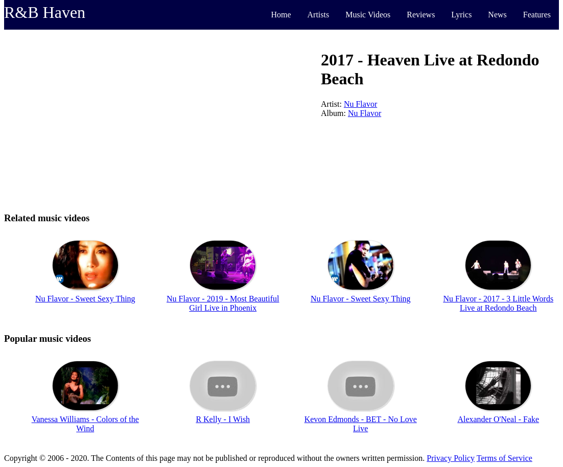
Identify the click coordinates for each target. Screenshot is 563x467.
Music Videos (367, 14)
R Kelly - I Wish (223, 419)
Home (281, 14)
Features (537, 14)
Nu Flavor (360, 104)
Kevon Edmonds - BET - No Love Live (360, 424)
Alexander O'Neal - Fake (498, 419)
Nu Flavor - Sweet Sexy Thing (85, 298)
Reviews (421, 14)
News (497, 14)
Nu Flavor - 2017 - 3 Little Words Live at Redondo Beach (498, 303)
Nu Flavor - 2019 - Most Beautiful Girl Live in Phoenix (223, 303)
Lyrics (461, 14)
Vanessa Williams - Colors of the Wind (85, 424)
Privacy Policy (451, 458)
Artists (319, 14)
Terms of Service (504, 458)
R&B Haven (44, 12)
